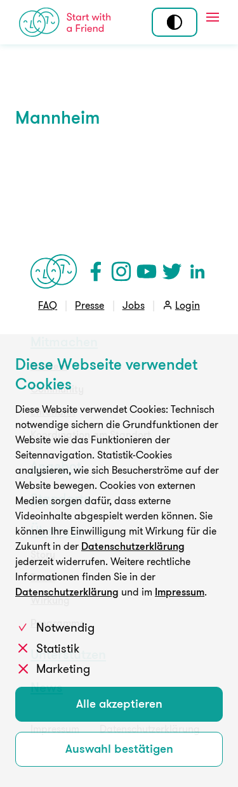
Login (187, 305)
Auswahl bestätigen (119, 748)
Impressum (179, 591)
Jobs (133, 305)
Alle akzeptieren (119, 703)
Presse (89, 305)
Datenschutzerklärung (133, 546)
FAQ (47, 305)
